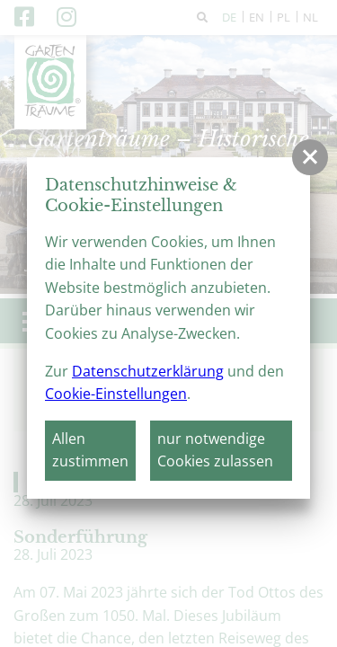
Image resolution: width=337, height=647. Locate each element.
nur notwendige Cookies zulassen (215, 450)
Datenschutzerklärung (148, 371)
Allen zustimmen (90, 450)
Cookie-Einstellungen (116, 393)
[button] (310, 157)
